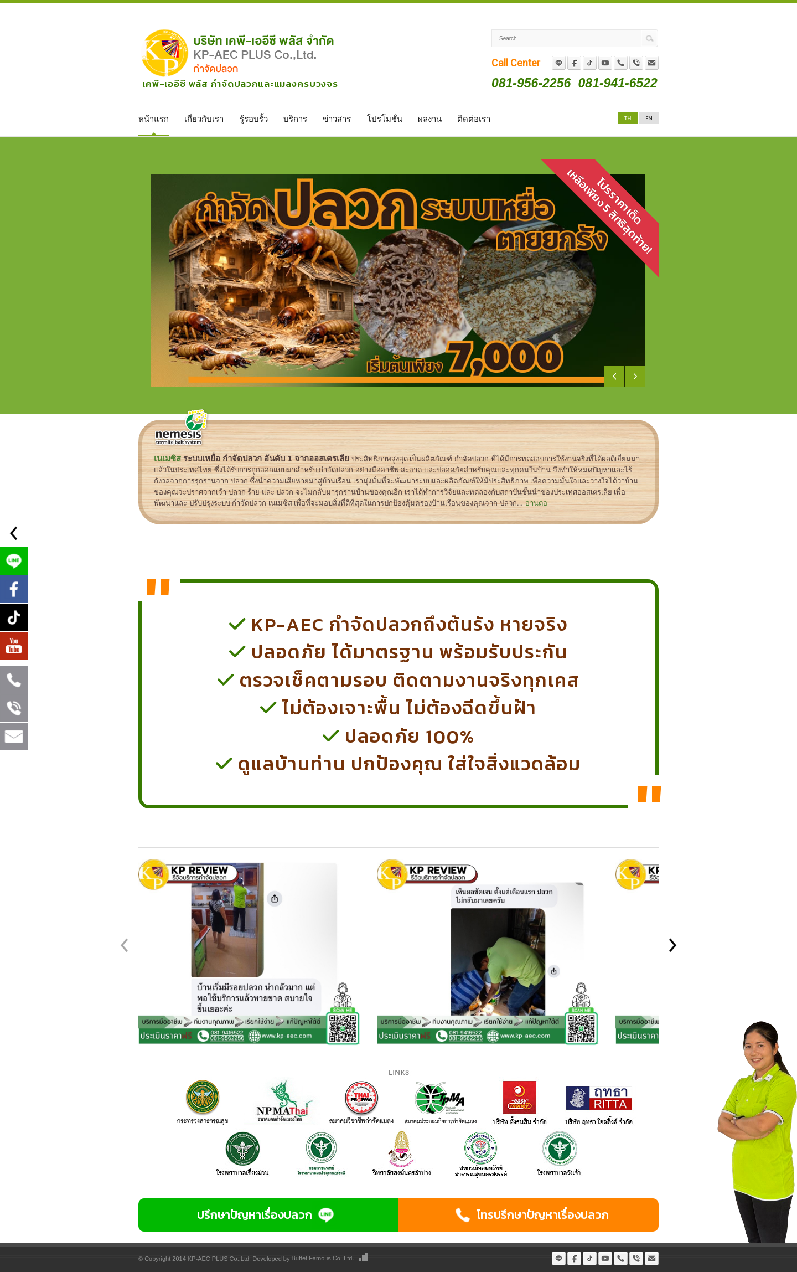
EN (648, 118)
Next (635, 376)
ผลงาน (430, 119)
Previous (614, 376)
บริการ (295, 119)
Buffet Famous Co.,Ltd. (323, 1258)
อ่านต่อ (536, 503)
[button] (672, 943)
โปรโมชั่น (384, 119)
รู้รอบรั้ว (254, 119)
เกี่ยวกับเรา (204, 119)
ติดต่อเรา (473, 119)
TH (627, 118)
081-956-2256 (531, 83)
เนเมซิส (167, 458)
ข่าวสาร (337, 119)
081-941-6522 (618, 83)
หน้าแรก (153, 119)
